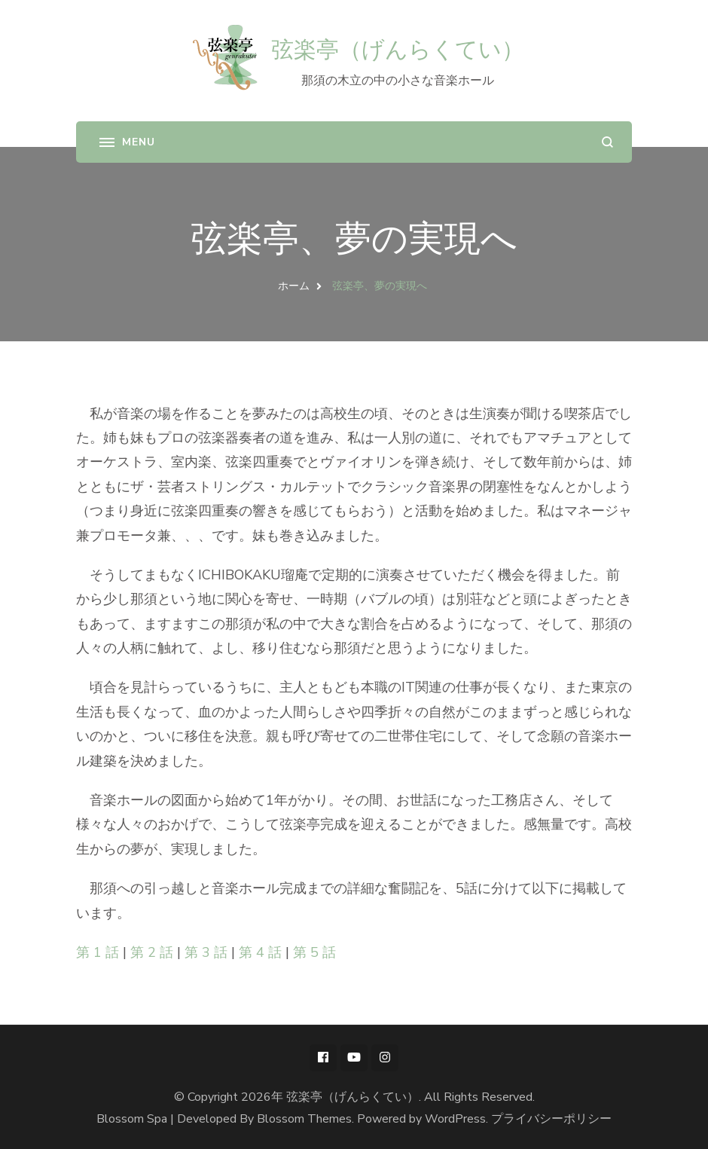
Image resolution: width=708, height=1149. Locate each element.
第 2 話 (151, 952)
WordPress (455, 1119)
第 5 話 (314, 952)
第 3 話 (206, 952)
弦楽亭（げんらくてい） (397, 49)
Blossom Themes (304, 1119)
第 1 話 (97, 952)
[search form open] (607, 142)
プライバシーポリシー (551, 1119)
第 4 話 (260, 952)
